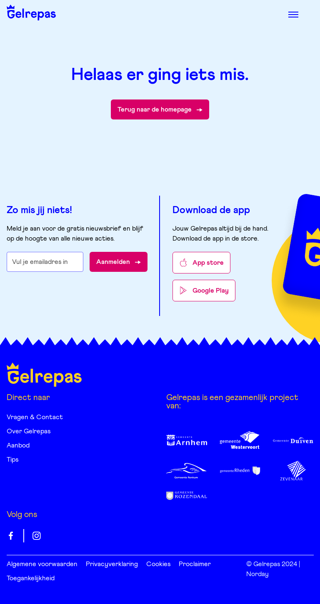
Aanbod (18, 445)
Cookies (158, 564)
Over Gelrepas (28, 431)
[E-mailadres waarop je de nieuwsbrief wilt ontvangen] (45, 262)
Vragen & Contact (35, 417)
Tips (12, 459)
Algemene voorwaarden (42, 564)
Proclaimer (195, 564)
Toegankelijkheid (31, 578)
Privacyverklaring (112, 564)
